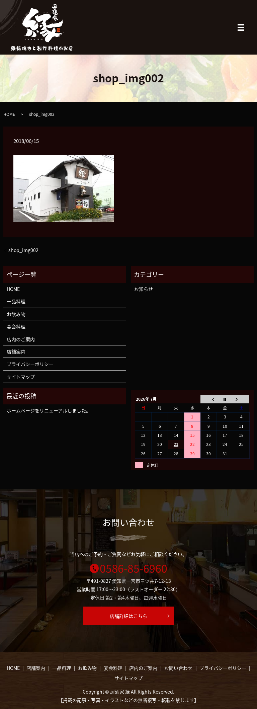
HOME (9, 114)
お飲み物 (16, 314)
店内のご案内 (21, 339)
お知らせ (143, 289)
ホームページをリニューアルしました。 (49, 410)
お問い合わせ (178, 667)
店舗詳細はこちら (128, 616)
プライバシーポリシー (30, 364)
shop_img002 (23, 250)
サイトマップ (21, 376)
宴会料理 (16, 326)
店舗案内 (16, 351)
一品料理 (16, 301)
